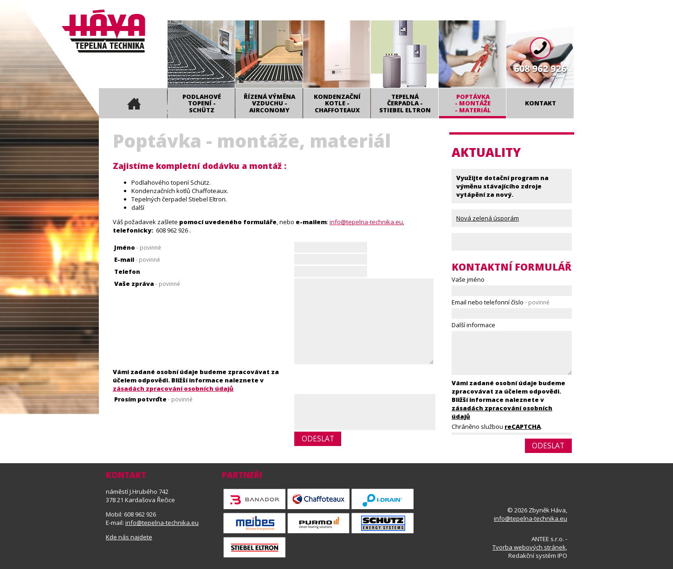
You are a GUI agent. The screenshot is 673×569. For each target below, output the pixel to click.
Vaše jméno (468, 279)
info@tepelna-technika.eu (366, 222)
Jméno (137, 247)
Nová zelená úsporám (487, 218)
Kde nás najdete (129, 537)
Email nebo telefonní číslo (501, 302)
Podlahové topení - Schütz (201, 103)
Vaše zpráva (147, 283)
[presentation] (364, 413)
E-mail (137, 259)
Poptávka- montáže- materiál (473, 103)
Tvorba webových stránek (529, 547)
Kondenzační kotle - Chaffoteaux (337, 103)
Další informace (473, 325)
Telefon (127, 271)
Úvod (133, 103)
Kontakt (540, 103)
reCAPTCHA (523, 426)
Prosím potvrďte (153, 399)
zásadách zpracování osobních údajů (173, 388)
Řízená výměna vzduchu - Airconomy (269, 103)
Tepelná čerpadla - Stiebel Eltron (405, 103)
